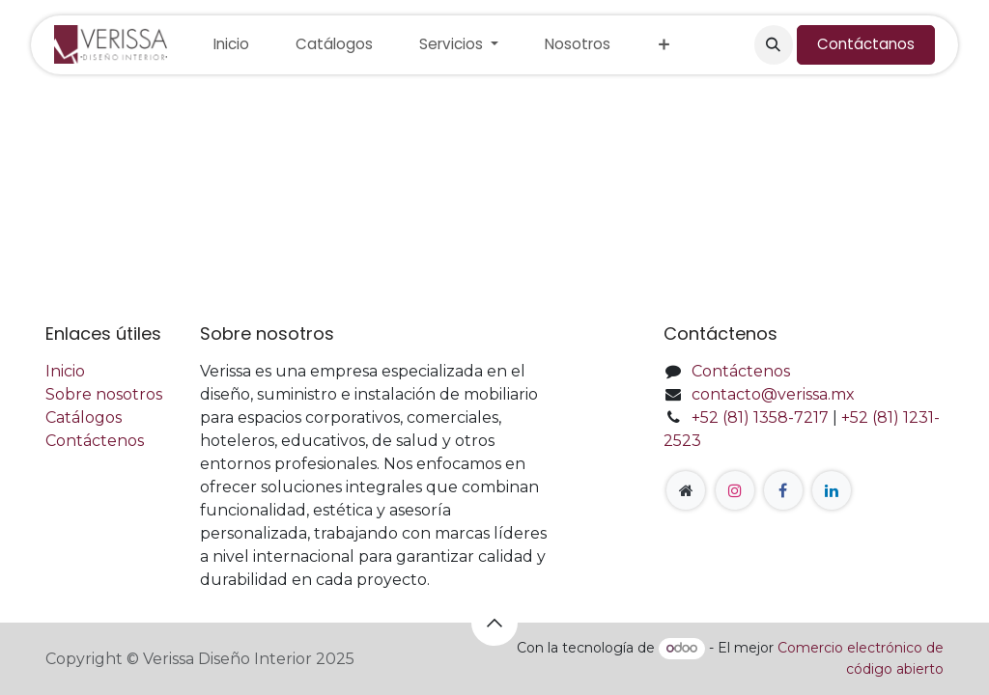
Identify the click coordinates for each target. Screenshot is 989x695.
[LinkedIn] (831, 490)
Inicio (65, 371)
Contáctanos (866, 44)
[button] (773, 44)
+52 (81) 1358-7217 (760, 417)
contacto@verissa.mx (773, 394)
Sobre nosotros (103, 394)
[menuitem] (231, 45)
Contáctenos (94, 440)
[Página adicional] (685, 490)
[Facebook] (783, 490)
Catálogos (83, 417)
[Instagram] (735, 490)
